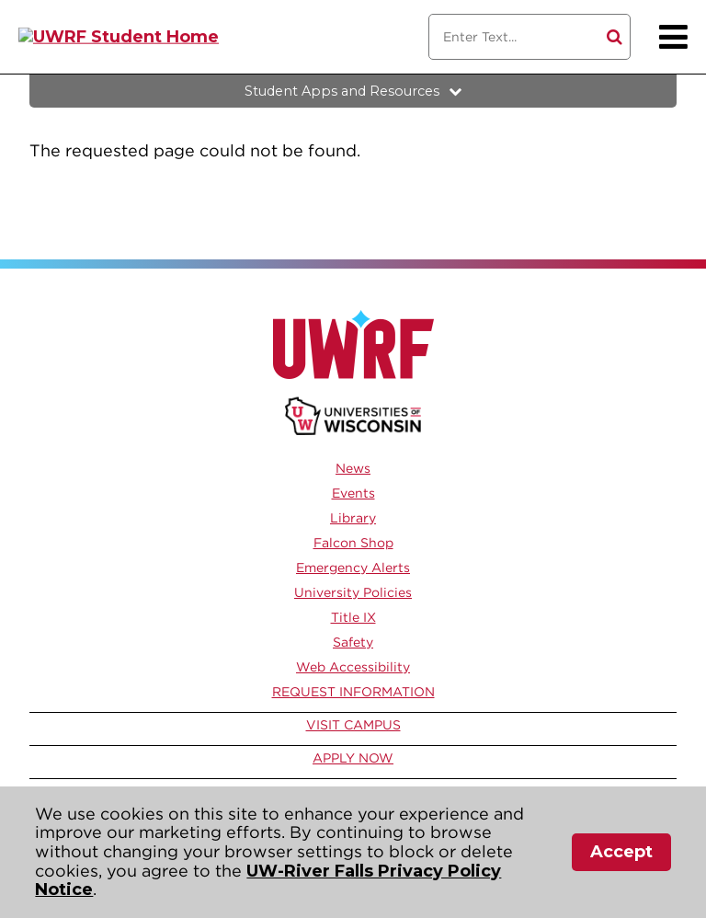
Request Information (353, 691)
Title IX (353, 617)
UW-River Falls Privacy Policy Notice (268, 881)
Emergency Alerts (353, 567)
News (353, 468)
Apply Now (353, 758)
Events (353, 493)
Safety (353, 642)
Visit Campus (353, 724)
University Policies (353, 592)
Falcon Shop (353, 542)
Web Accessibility (353, 667)
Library (353, 518)
